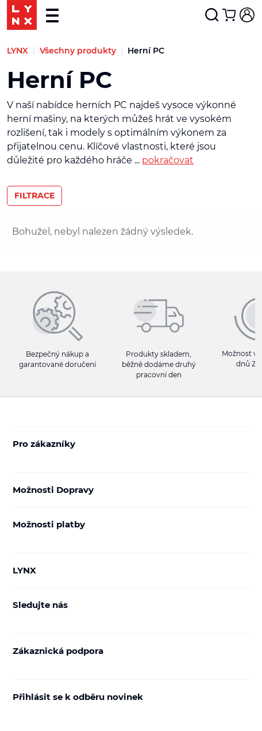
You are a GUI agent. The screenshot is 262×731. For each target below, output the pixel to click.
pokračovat (168, 160)
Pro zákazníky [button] (128, 443)
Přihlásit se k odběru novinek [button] (128, 696)
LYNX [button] (128, 570)
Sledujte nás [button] (128, 604)
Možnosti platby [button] (128, 524)
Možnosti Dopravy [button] (128, 489)
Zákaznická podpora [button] (128, 650)
